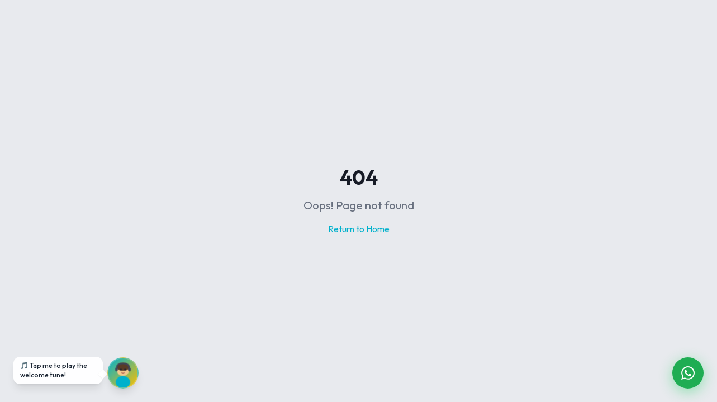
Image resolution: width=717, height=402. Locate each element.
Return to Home (359, 228)
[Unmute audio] (123, 373)
